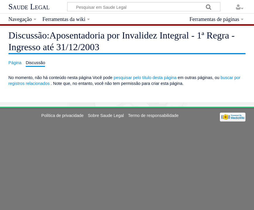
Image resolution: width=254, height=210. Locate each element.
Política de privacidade (62, 115)
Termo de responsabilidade (153, 115)
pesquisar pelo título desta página (145, 77)
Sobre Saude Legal (106, 115)
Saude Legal (29, 6)
